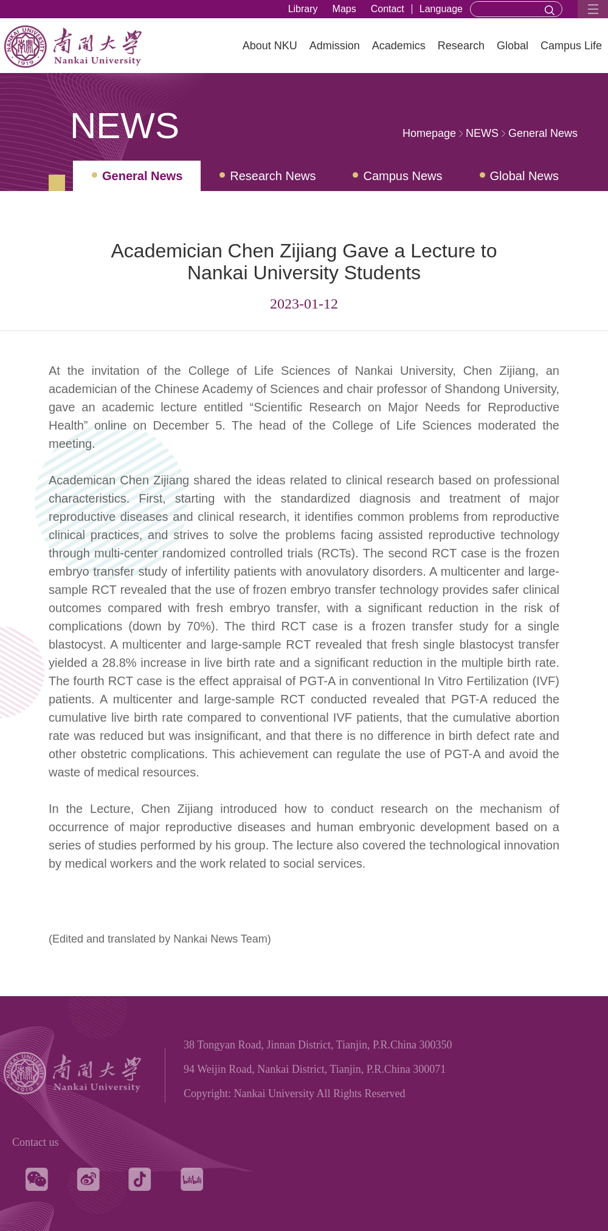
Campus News (402, 176)
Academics (399, 46)
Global (512, 46)
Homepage (429, 133)
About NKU (270, 46)
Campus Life (571, 46)
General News (543, 133)
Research (461, 46)
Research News (273, 176)
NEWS (482, 133)
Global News (524, 176)
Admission (334, 46)
